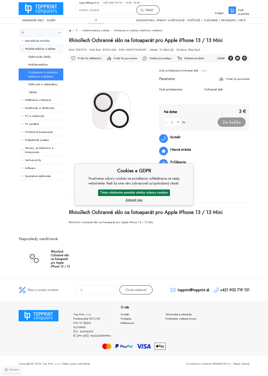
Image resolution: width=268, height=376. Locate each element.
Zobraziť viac (134, 200)
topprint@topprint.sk (89, 2)
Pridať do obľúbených (89, 58)
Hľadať (149, 10)
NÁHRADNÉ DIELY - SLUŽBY (39, 20)
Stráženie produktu (194, 58)
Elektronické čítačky (39, 57)
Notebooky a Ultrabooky (39, 108)
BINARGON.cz (221, 364)
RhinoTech (194, 50)
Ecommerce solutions (199, 364)
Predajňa (126, 319)
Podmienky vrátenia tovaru (180, 319)
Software (30, 168)
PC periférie (32, 124)
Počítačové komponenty (39, 132)
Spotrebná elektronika (38, 176)
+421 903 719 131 (112, 2)
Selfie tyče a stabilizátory (43, 84)
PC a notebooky (34, 116)
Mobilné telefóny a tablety (40, 49)
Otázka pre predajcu (160, 58)
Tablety (32, 92)
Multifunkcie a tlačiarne (38, 100)
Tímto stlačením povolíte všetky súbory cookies (134, 192)
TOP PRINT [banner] (41, 8)
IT (96, 20)
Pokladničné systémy (37, 140)
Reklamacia (127, 323)
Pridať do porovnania (237, 79)
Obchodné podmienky (178, 314)
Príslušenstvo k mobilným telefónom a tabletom (43, 74)
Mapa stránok (241, 364)
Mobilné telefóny (38, 65)
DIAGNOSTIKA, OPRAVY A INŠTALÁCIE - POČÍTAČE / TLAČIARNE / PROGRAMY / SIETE (191, 20)
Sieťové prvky (33, 160)
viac (204, 70)
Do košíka (232, 122)
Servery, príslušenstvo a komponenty (39, 150)
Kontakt (125, 314)
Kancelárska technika (37, 41)
